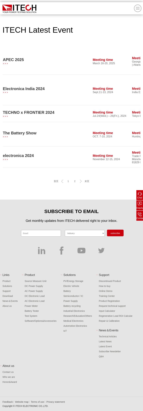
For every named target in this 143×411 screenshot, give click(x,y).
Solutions (7, 286)
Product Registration (109, 301)
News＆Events (10, 301)
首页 (56, 181)
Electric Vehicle (71, 286)
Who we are (8, 377)
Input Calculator (107, 311)
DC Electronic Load (35, 296)
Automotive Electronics (75, 326)
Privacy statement (55, 402)
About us (7, 306)
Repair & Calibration (109, 321)
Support (6, 291)
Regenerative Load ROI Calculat (115, 316)
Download (7, 296)
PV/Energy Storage (73, 281)
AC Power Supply (34, 291)
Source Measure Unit (35, 281)
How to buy (104, 286)
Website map (21, 402)
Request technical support (112, 306)
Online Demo (105, 291)
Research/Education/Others (77, 316)
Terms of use (37, 402)
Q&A (101, 356)
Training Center (107, 296)
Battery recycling (71, 306)
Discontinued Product (110, 281)
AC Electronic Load (34, 301)
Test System (31, 316)
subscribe (115, 233)
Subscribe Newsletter (110, 351)
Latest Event (105, 346)
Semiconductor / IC (73, 296)
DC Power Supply (34, 286)
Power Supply (70, 301)
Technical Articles (108, 336)
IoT (65, 331)
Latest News (105, 341)
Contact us (8, 372)
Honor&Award (9, 382)
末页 (87, 181)
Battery (67, 291)
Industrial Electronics (74, 311)
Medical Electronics (73, 321)
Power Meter (31, 306)
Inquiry (139, 208)
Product (6, 281)
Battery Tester (32, 311)
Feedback (7, 402)
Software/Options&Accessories (40, 321)
